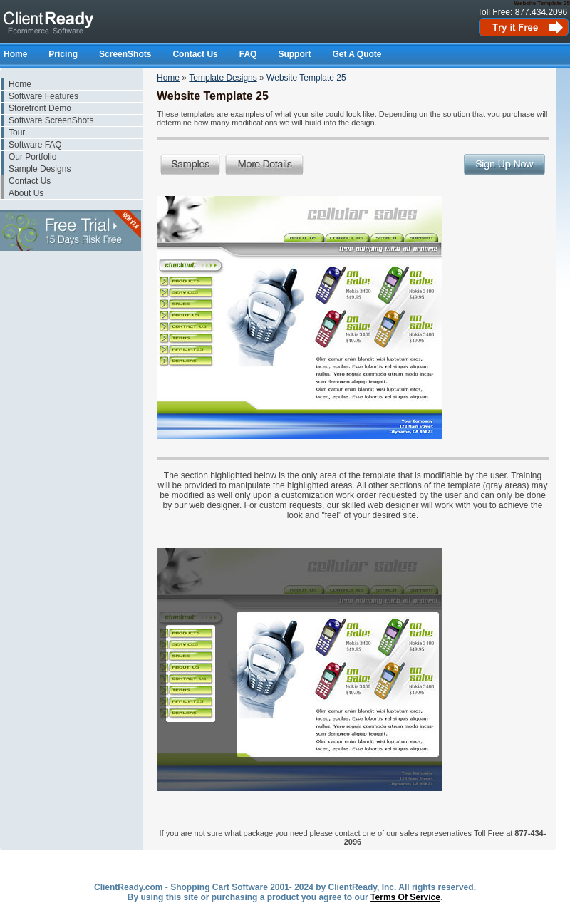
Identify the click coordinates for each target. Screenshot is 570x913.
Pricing (63, 54)
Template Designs (222, 78)
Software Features (43, 96)
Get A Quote (356, 54)
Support (294, 54)
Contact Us (194, 54)
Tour (17, 133)
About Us (26, 193)
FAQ (248, 54)
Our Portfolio (32, 157)
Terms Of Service (405, 897)
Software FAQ (35, 145)
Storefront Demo (40, 108)
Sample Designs (40, 169)
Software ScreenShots (51, 120)
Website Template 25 (306, 78)
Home (15, 54)
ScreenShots (125, 54)
